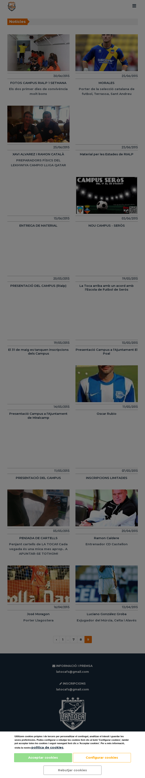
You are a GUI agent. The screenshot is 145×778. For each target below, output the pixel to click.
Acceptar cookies (43, 757)
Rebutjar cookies (72, 770)
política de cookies (47, 747)
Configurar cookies (102, 757)
